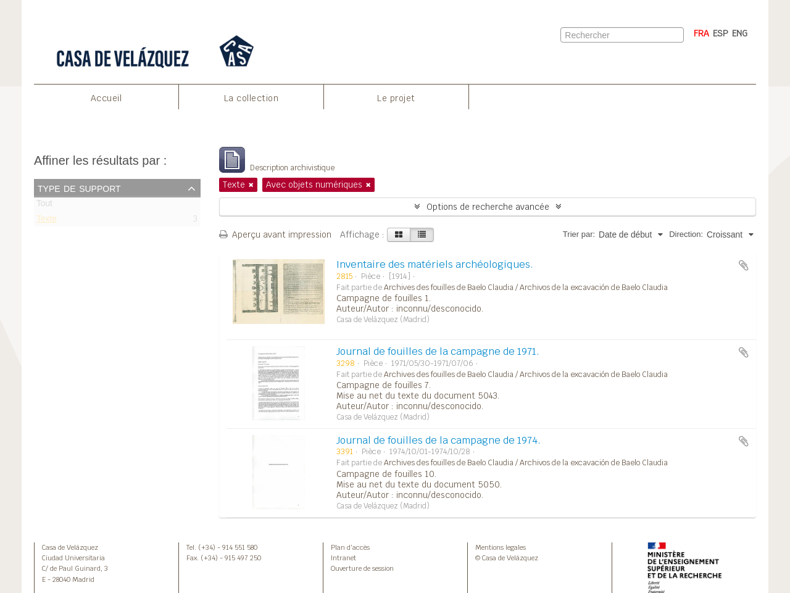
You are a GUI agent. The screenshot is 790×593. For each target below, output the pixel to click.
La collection (251, 98)
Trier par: (579, 234)
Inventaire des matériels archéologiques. (434, 264)
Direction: (686, 234)
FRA (701, 33)
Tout (44, 205)
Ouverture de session (362, 568)
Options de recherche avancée (487, 206)
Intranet (343, 558)
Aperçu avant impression (275, 234)
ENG (739, 33)
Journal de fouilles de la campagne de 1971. (437, 351)
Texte (46, 221)
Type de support (79, 187)
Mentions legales (500, 547)
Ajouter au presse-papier (744, 265)
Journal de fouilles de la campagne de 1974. (438, 440)
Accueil (106, 98)
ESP (720, 33)
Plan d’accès (350, 547)
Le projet (396, 98)
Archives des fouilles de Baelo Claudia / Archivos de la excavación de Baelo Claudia (526, 287)
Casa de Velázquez (70, 547)
